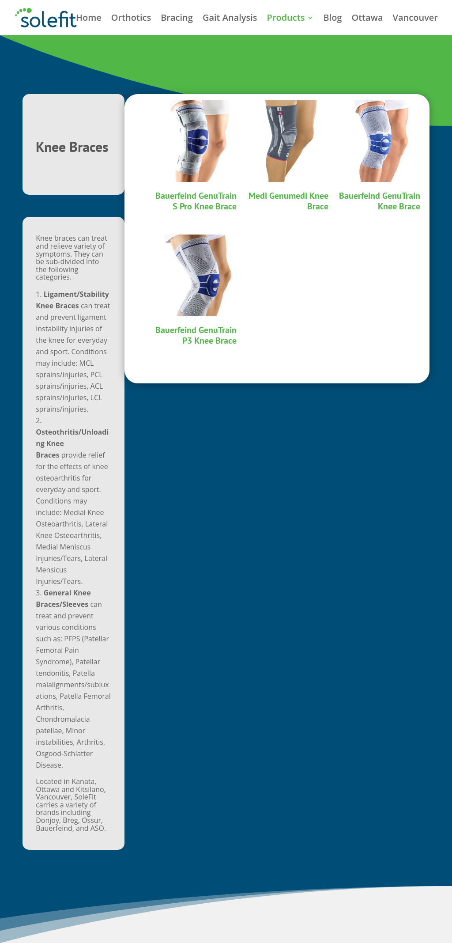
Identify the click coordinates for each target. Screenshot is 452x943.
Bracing (177, 19)
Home (89, 19)
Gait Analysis (230, 19)
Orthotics (131, 19)
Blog (332, 19)
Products (286, 19)
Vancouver (415, 19)
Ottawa (367, 19)
